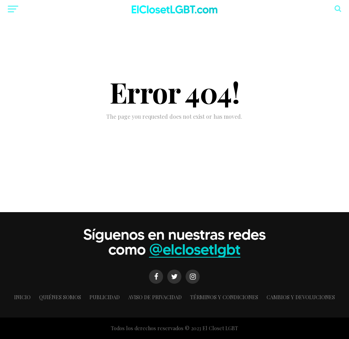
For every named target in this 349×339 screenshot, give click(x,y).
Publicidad (104, 297)
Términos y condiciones (224, 297)
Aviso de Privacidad (155, 297)
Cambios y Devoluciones (301, 297)
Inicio (22, 297)
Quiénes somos (60, 297)
